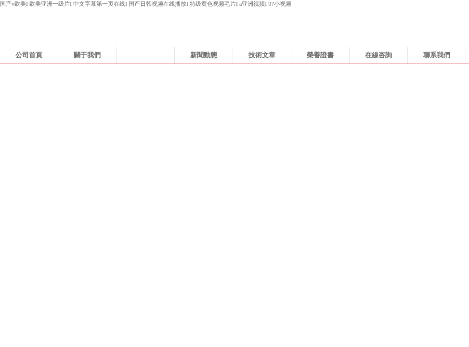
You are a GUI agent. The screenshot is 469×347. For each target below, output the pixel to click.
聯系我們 (436, 55)
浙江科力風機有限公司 (234, 136)
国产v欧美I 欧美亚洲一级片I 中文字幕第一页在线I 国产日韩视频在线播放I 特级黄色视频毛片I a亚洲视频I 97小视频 (145, 3)
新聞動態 (203, 55)
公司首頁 (28, 55)
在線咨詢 (378, 55)
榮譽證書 (320, 55)
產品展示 (145, 55)
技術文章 (261, 55)
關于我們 (87, 55)
